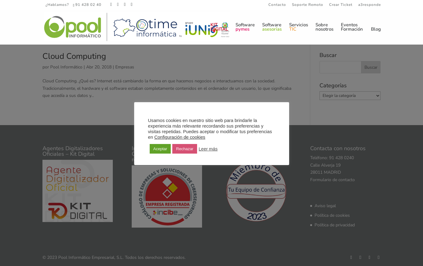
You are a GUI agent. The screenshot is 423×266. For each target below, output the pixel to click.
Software (245, 27)
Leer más (208, 148)
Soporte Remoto (307, 5)
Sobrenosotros (324, 27)
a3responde (369, 5)
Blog (376, 29)
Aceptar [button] (160, 148)
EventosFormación (352, 27)
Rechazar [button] (184, 148)
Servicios (298, 27)
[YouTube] (132, 4)
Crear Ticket (340, 5)
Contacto (277, 5)
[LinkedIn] (125, 4)
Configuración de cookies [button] (179, 137)
